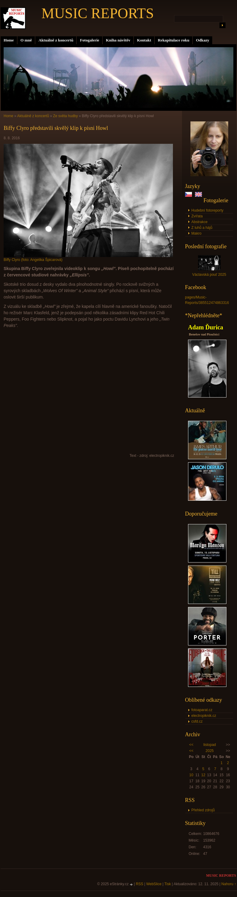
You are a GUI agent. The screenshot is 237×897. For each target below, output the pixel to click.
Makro (196, 233)
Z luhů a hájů (201, 228)
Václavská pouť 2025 (209, 274)
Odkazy (202, 40)
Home (9, 40)
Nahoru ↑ (228, 884)
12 (203, 775)
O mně (26, 40)
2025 (210, 751)
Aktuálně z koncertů (55, 40)
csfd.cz (197, 721)
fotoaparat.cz (201, 710)
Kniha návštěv (118, 40)
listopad (209, 745)
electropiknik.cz (203, 716)
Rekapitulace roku (173, 40)
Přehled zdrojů (203, 810)
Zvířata (197, 216)
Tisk (167, 884)
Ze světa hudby (65, 116)
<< (191, 745)
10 (191, 775)
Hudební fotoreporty (207, 210)
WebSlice (153, 884)
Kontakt (144, 40)
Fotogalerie (89, 40)
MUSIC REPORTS (97, 13)
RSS (139, 884)
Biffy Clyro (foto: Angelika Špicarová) (33, 260)
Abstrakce (199, 222)
